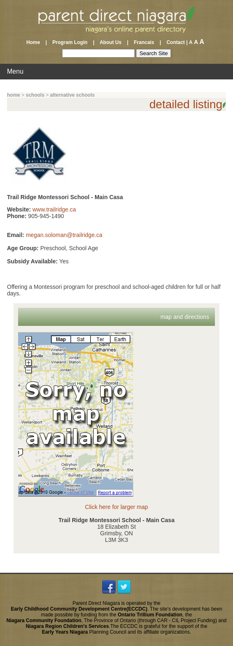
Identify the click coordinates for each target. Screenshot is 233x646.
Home (35, 42)
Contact (173, 42)
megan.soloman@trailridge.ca (64, 235)
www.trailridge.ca (54, 209)
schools (35, 95)
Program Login (69, 42)
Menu (15, 71)
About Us (111, 42)
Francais (144, 42)
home (13, 95)
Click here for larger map (116, 507)
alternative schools (72, 95)
